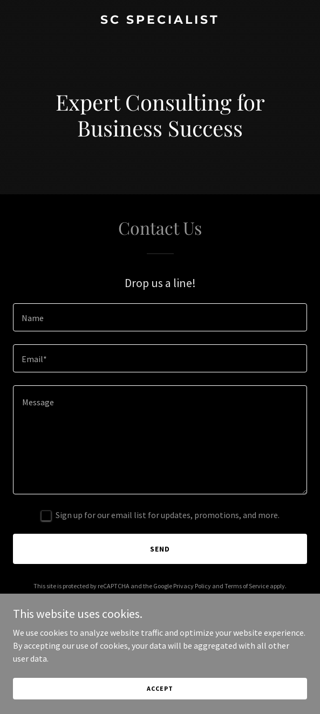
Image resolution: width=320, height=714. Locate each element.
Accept (160, 688)
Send (160, 549)
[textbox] (160, 317)
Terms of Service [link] (246, 586)
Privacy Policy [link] (192, 586)
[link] (160, 20)
